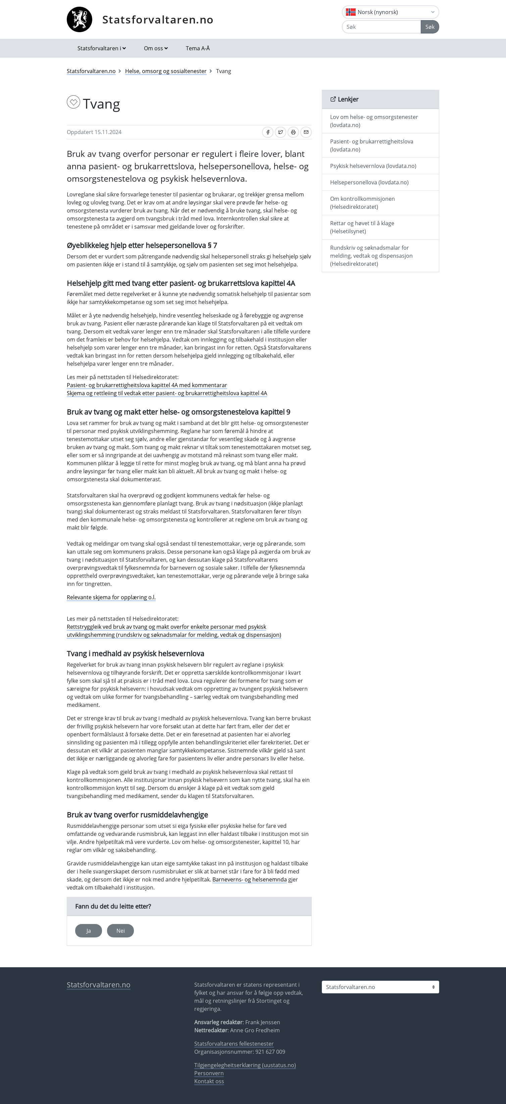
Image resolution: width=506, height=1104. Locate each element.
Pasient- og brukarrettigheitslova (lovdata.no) (371, 145)
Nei (120, 930)
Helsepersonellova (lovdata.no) (369, 182)
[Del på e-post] (306, 132)
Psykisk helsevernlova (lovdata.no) (373, 166)
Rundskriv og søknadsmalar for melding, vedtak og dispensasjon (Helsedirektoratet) (371, 255)
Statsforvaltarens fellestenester (234, 1043)
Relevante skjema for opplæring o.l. (111, 597)
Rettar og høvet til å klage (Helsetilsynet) (362, 227)
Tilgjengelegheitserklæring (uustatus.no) (245, 1065)
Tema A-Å (198, 48)
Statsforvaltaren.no (158, 19)
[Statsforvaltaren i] (380, 987)
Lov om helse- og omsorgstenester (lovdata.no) (374, 121)
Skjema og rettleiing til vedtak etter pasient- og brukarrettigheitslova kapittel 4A (167, 393)
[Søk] (381, 27)
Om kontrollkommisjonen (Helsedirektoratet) (362, 202)
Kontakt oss (209, 1081)
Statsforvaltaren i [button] (99, 48)
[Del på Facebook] (267, 132)
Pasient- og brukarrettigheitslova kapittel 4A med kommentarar (147, 385)
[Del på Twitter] (280, 132)
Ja (89, 930)
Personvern (209, 1073)
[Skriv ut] (293, 132)
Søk (430, 26)
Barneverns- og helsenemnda (249, 879)
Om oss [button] (153, 48)
